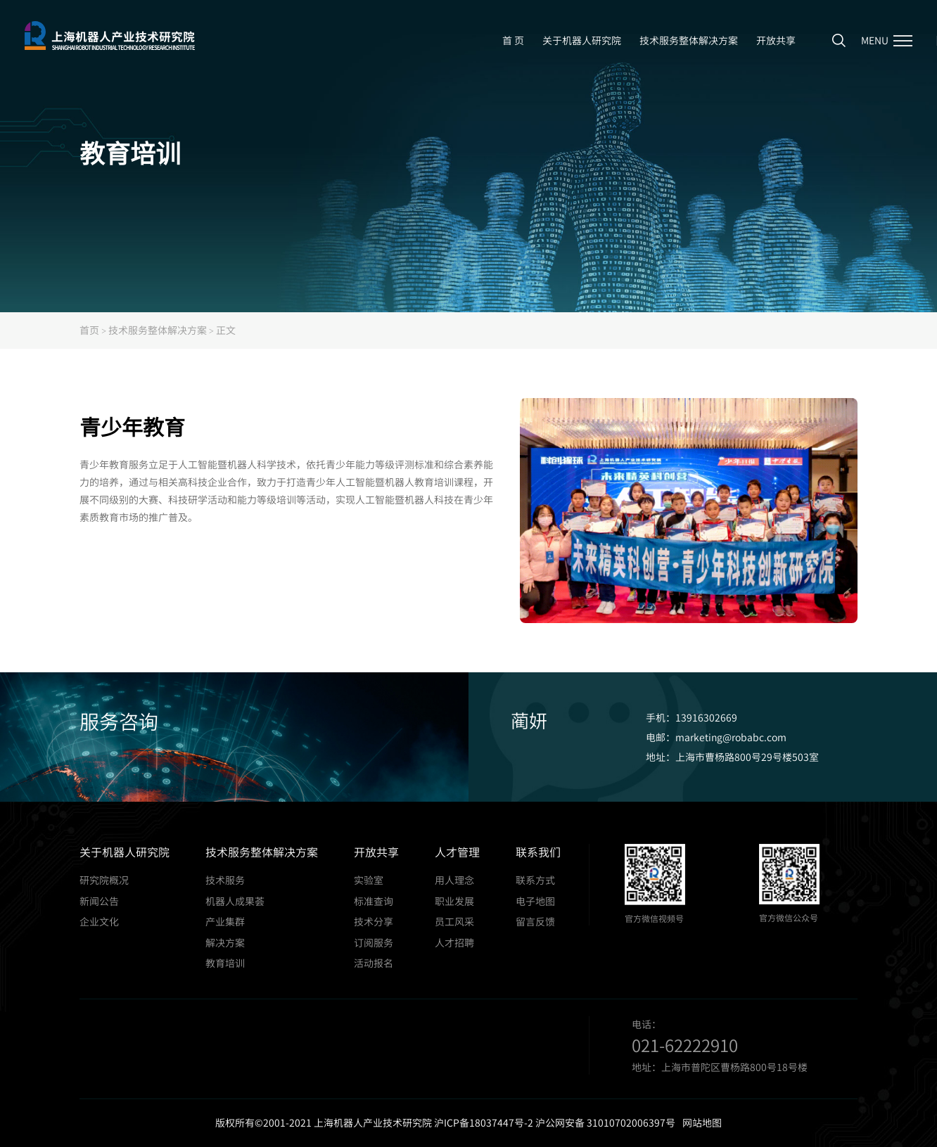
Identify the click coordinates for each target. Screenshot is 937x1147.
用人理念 (454, 880)
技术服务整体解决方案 (688, 40)
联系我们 (538, 851)
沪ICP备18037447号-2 (483, 1122)
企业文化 (99, 921)
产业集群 (225, 921)
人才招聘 (454, 942)
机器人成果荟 (234, 901)
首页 (89, 330)
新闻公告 (99, 901)
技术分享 (373, 921)
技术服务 (225, 880)
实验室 (368, 880)
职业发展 (454, 901)
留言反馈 (535, 921)
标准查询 (373, 901)
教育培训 (225, 963)
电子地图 (535, 901)
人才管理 (457, 851)
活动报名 (373, 963)
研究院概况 (104, 880)
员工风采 (454, 921)
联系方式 (535, 880)
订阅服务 (373, 942)
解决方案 (225, 942)
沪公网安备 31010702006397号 (605, 1122)
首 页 (513, 40)
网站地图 (702, 1122)
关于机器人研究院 (581, 40)
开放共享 (776, 40)
